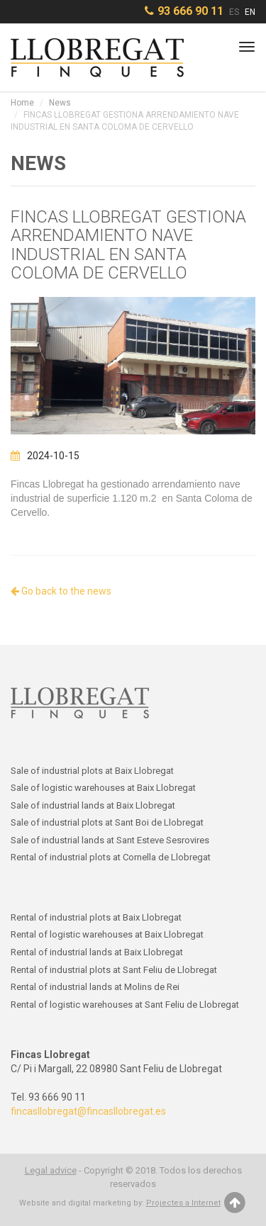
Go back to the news (61, 591)
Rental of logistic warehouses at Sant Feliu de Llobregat (125, 1004)
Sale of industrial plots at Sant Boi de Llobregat (107, 822)
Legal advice (51, 1170)
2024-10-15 (45, 455)
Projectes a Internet (183, 1203)
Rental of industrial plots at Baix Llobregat (96, 917)
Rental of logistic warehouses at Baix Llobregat (107, 934)
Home (22, 103)
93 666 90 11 (190, 11)
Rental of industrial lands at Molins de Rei (95, 987)
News (60, 103)
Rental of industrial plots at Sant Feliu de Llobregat (114, 970)
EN (250, 12)
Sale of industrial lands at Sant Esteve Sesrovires (110, 840)
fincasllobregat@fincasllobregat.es (88, 1111)
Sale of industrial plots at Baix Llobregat (92, 770)
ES (234, 12)
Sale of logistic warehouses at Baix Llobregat (103, 787)
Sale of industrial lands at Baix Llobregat (93, 805)
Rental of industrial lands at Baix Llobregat (97, 952)
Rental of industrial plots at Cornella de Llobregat (111, 857)
